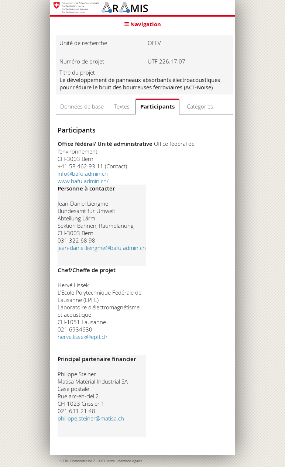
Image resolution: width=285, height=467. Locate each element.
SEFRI (63, 461)
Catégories (200, 106)
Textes (122, 106)
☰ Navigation (142, 24)
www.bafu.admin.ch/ (83, 181)
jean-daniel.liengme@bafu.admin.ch (102, 247)
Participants (157, 106)
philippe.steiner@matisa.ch (91, 418)
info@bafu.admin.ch (83, 173)
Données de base (82, 106)
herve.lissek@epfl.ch (82, 336)
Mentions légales (129, 461)
